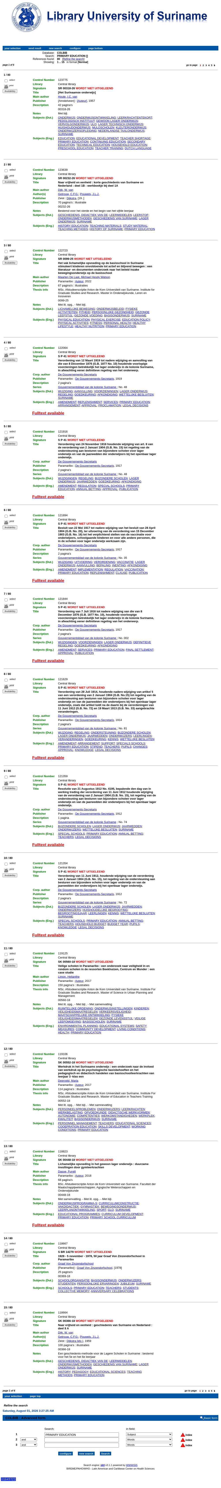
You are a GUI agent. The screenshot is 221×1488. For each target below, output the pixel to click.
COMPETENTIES (88, 1115)
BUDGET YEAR (117, 924)
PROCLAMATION (109, 405)
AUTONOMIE (66, 1115)
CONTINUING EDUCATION (108, 141)
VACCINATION (134, 569)
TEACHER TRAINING (109, 148)
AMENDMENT (67, 402)
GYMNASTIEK (90, 1206)
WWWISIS (131, 1461)
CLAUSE (121, 572)
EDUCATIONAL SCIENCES (133, 1123)
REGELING (65, 394)
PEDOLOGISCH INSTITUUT (76, 121)
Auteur (79, 281)
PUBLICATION (128, 489)
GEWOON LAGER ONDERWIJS (117, 121)
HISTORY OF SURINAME (106, 229)
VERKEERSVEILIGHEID (115, 1011)
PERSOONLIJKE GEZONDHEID (113, 312)
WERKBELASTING (70, 1112)
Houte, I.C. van (67, 96)
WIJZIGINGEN (67, 478)
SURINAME (65, 134)
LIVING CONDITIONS (131, 1029)
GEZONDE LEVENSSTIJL (116, 1018)
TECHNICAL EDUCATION (93, 145)
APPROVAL (89, 405)
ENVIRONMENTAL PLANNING (78, 1025)
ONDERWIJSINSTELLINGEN (114, 1008)
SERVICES (110, 402)
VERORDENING (104, 562)
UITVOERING (83, 562)
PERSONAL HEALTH (117, 323)
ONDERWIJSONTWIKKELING (96, 117)
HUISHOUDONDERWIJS (74, 127)
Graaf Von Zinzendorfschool (76, 1263)
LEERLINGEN (142, 735)
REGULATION (87, 485)
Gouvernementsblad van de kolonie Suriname (87, 387)
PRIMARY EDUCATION (73, 141)
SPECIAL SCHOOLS (111, 485)
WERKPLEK (146, 1115)
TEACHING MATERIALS (105, 225)
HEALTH (63, 1032)
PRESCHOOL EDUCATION (75, 148)
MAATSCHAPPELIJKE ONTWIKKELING (84, 1015)
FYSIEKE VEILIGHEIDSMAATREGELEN (91, 1016)
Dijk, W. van (65, 189)
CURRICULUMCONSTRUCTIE (119, 1203)
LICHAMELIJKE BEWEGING (76, 308)
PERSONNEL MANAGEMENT (77, 1123)
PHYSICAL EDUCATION (74, 319)
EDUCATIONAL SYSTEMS (116, 1025)
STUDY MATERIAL (135, 225)
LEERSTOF (140, 215)
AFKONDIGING (107, 394)
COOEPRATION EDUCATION (77, 1126)
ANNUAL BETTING (88, 489)
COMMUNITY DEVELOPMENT (95, 1029)
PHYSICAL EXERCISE (105, 319)
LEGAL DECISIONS (135, 405)
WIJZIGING (65, 391)
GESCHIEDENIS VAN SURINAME (115, 218)
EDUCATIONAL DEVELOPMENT (97, 138)
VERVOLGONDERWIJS (73, 124)
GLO (111, 1209)
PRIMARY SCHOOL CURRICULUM (113, 1217)
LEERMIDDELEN (120, 215)
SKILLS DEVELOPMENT (114, 1126)
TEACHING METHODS (73, 229)
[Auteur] (82, 100)
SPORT (101, 1209)
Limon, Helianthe (69, 976)
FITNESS (96, 323)
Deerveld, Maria (68, 1080)
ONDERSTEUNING (103, 732)
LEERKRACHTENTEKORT (135, 117)
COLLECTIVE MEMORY (73, 1291)
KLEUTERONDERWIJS (131, 127)
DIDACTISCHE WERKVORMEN (129, 1112)
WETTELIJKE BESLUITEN (136, 394)
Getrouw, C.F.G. (68, 194)
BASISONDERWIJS (117, 315)
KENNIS (113, 739)
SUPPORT (108, 743)
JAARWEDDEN (87, 481)
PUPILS (126, 746)
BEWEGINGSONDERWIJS (118, 1206)
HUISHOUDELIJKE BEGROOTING (104, 910)
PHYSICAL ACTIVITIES (73, 323)
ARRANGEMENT (69, 405)
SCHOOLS (65, 1287)
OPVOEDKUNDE (95, 1112)
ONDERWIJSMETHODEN (75, 218)
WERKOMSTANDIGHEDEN (119, 1115)
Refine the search (73, 59)
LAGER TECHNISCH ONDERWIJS (120, 124)
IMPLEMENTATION (90, 569)
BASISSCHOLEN (93, 1021)
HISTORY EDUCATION (73, 225)
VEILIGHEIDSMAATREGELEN (77, 1011)
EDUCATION (66, 138)
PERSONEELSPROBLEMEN (77, 1109)
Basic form (210, 1414)
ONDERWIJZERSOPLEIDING (77, 130)
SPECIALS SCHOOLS (130, 743)
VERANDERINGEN (70, 739)
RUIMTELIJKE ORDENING (75, 1008)
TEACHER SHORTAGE (135, 138)
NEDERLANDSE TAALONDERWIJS (121, 130)
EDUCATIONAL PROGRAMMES (79, 1214)
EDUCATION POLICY (136, 319)
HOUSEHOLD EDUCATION (129, 145)
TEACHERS (112, 746)
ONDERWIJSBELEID (110, 308)
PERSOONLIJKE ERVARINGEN (98, 1283)
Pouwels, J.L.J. (89, 194)
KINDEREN (141, 1008)
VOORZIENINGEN (106, 391)
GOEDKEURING (85, 394)
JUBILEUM (127, 1283)
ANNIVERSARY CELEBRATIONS (112, 1291)
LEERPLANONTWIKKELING (76, 1209)
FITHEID (84, 312)
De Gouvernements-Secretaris (77, 374)
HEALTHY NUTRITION (89, 326)
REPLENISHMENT (90, 402)
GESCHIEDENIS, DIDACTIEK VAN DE (83, 215)
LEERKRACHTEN (133, 1109)
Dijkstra (71, 198)
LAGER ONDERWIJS (133, 391)
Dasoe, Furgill (67, 1171)
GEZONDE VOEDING (88, 315)
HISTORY (64, 1371)
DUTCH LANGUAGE (138, 148)
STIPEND (96, 746)
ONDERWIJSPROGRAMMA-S (77, 1203)
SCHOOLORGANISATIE (74, 1280)
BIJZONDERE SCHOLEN (111, 478)
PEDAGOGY (80, 1371)
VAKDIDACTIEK (68, 1206)
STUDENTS (130, 1287)
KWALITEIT (65, 1119)
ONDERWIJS (66, 117)
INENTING (119, 565)
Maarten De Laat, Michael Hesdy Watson (84, 277)
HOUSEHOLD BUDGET (90, 924)
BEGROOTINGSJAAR (72, 913)
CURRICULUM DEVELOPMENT (122, 1214)
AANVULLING (83, 391)
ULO (94, 124)
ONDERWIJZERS (120, 735)
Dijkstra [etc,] (75, 1341)
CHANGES (140, 746)
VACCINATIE (125, 562)
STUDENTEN (66, 1283)
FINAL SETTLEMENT (139, 649)
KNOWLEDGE (84, 750)
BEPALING (103, 565)
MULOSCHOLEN (103, 127)
